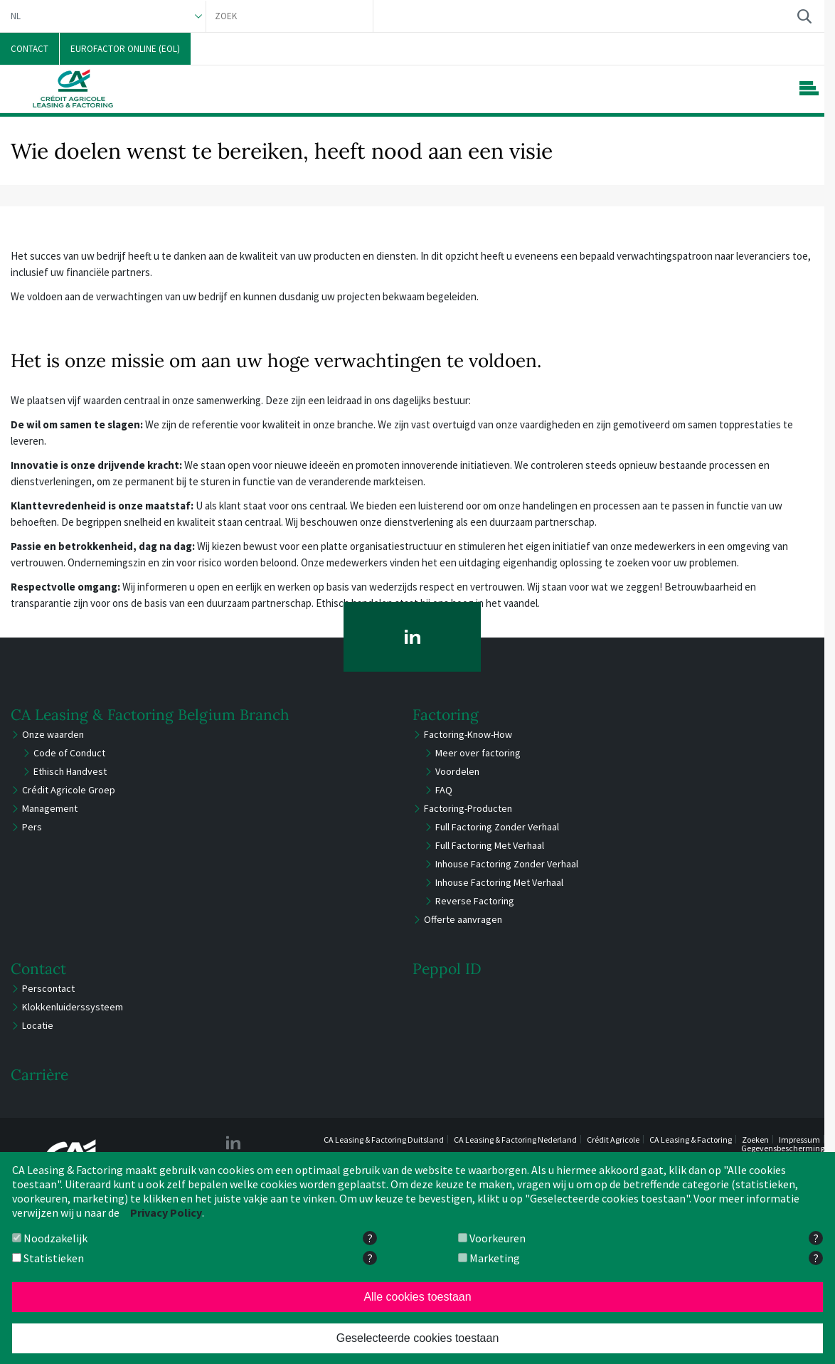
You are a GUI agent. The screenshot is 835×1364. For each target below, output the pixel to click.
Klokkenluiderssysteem (72, 1007)
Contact (38, 968)
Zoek (804, 16)
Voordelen (457, 771)
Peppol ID (447, 968)
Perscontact (48, 988)
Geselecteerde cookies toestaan (417, 1338)
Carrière (39, 1074)
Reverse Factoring (474, 901)
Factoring (446, 714)
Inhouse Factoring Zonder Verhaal (506, 864)
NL (16, 16)
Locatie (37, 1025)
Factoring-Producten (468, 808)
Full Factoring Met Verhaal (489, 845)
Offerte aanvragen (463, 919)
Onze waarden (53, 734)
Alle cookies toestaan (417, 1297)
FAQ (443, 790)
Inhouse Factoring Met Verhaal (499, 882)
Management (50, 808)
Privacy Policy (166, 1212)
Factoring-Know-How (468, 734)
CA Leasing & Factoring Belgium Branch (150, 714)
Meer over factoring (478, 753)
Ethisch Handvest (70, 771)
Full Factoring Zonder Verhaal (497, 827)
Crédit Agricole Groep (68, 790)
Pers (32, 827)
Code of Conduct (69, 753)
